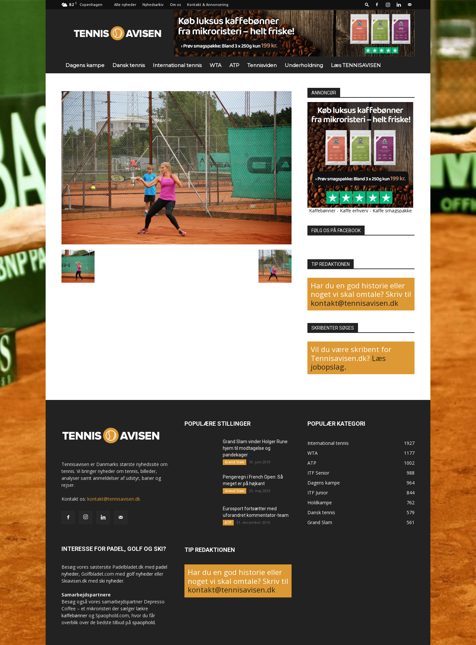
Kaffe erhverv (354, 210)
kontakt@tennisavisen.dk (354, 303)
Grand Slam (234, 462)
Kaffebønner (322, 210)
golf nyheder (139, 574)
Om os (175, 5)
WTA (215, 65)
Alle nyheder (125, 5)
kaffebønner (74, 615)
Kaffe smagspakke (392, 210)
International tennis (177, 65)
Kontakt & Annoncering (207, 5)
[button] (367, 4)
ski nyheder (111, 581)
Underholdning (304, 65)
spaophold (143, 622)
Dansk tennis (128, 65)
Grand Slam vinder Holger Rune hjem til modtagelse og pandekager (255, 448)
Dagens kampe (84, 65)
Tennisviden (262, 65)
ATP (234, 65)
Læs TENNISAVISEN (356, 65)
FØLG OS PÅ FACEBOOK (336, 230)
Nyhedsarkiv (153, 5)
